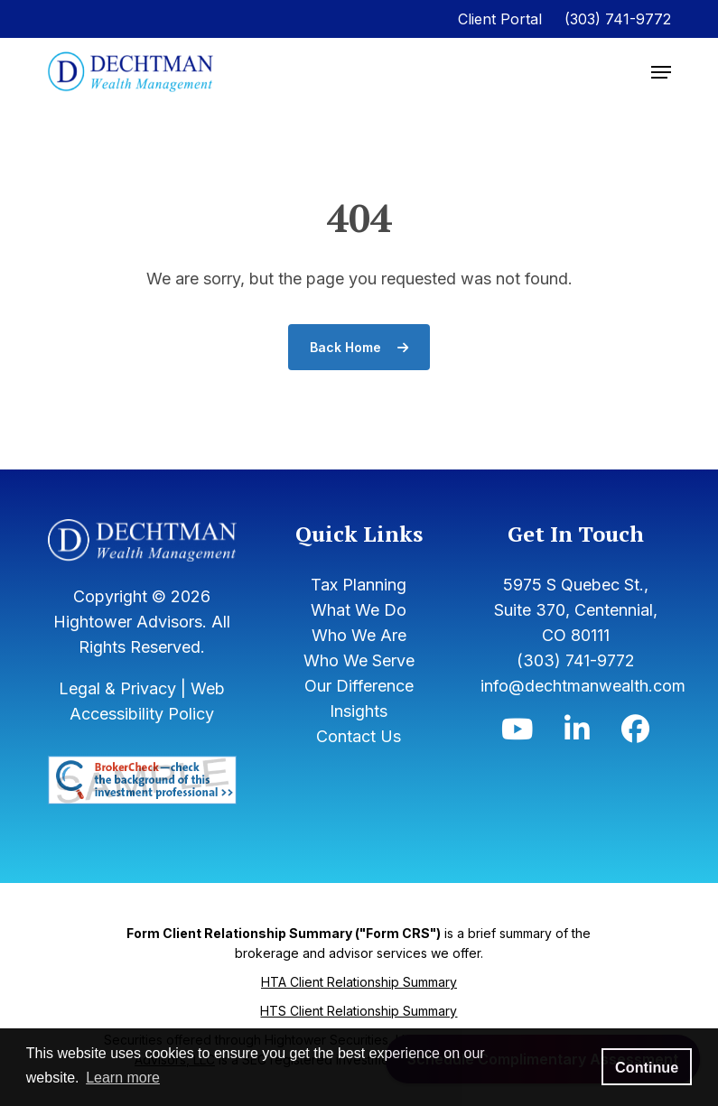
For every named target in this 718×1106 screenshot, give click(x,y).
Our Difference (359, 685)
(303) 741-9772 (617, 19)
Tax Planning (358, 584)
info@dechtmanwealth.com (582, 685)
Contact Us (358, 736)
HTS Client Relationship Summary (358, 1010)
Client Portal (500, 19)
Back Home (359, 347)
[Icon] (517, 733)
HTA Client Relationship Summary (359, 982)
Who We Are (359, 635)
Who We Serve (359, 660)
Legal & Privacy (117, 688)
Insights (358, 711)
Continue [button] (646, 1067)
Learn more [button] (123, 1077)
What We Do (358, 609)
